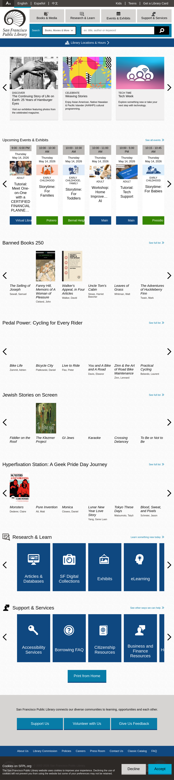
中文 (55, 3)
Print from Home (87, 676)
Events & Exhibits (118, 18)
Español (39, 3)
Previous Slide (4, 87)
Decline (134, 769)
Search (36, 30)
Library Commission (45, 751)
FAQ (154, 751)
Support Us (40, 723)
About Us (22, 751)
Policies (66, 751)
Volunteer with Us (87, 723)
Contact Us (116, 751)
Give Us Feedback (134, 723)
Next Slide (169, 87)
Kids (119, 3)
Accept (159, 769)
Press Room (97, 751)
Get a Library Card (155, 3)
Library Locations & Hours (88, 42)
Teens (132, 3)
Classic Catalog (137, 751)
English (22, 3)
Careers (80, 751)
